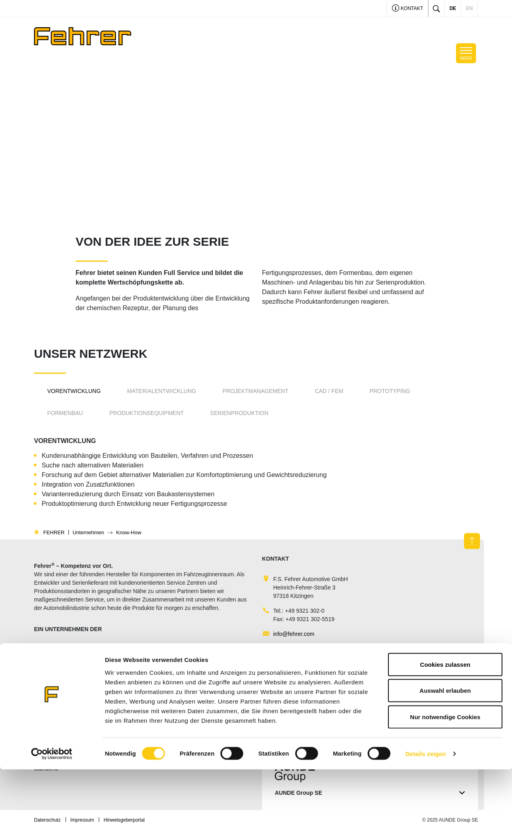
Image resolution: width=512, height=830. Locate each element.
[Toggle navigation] (466, 53)
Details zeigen (425, 814)
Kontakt (407, 9)
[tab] (74, 391)
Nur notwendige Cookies (445, 777)
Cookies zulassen (445, 725)
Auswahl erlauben (445, 751)
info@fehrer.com (293, 634)
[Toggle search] (436, 8)
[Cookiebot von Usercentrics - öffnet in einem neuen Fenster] (52, 814)
